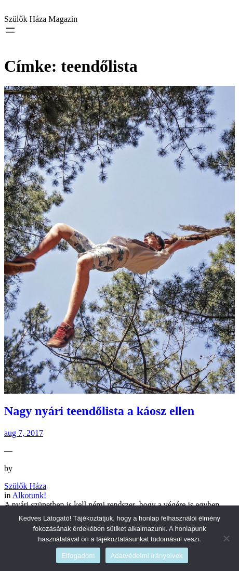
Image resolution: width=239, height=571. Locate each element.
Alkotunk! (29, 495)
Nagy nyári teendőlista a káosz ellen (99, 411)
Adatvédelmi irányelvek (147, 556)
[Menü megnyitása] (10, 30)
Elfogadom (78, 556)
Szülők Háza (25, 486)
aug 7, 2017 (23, 433)
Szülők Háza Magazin (40, 19)
